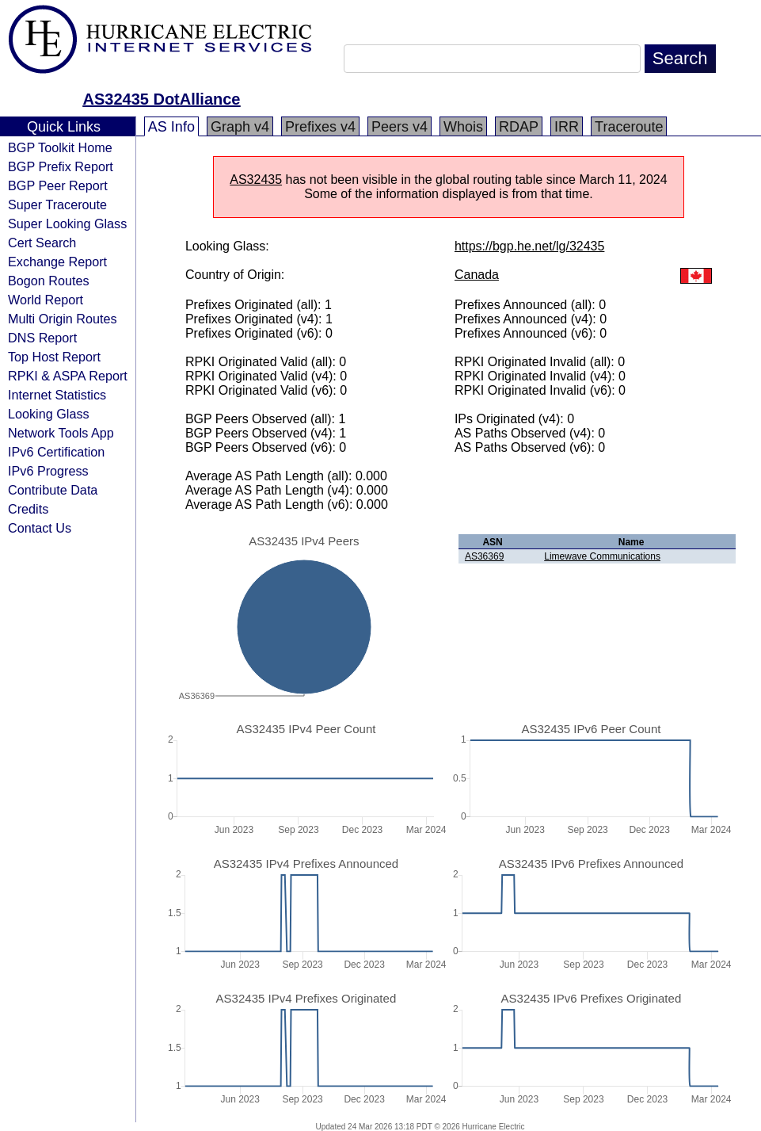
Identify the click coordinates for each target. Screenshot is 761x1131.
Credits (28, 509)
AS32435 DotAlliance (162, 99)
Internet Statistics (57, 395)
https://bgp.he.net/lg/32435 (529, 246)
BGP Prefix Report (60, 166)
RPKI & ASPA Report (67, 376)
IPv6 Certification (56, 452)
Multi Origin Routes (62, 318)
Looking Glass (48, 414)
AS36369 (484, 556)
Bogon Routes (48, 280)
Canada (477, 274)
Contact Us (39, 528)
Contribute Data (52, 490)
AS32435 (256, 179)
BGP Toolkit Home (60, 147)
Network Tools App (61, 433)
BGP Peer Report (58, 185)
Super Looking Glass (67, 223)
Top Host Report (54, 357)
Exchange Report (57, 261)
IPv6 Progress (48, 471)
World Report (45, 299)
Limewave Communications (602, 556)
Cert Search (42, 242)
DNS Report (42, 338)
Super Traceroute (57, 204)
